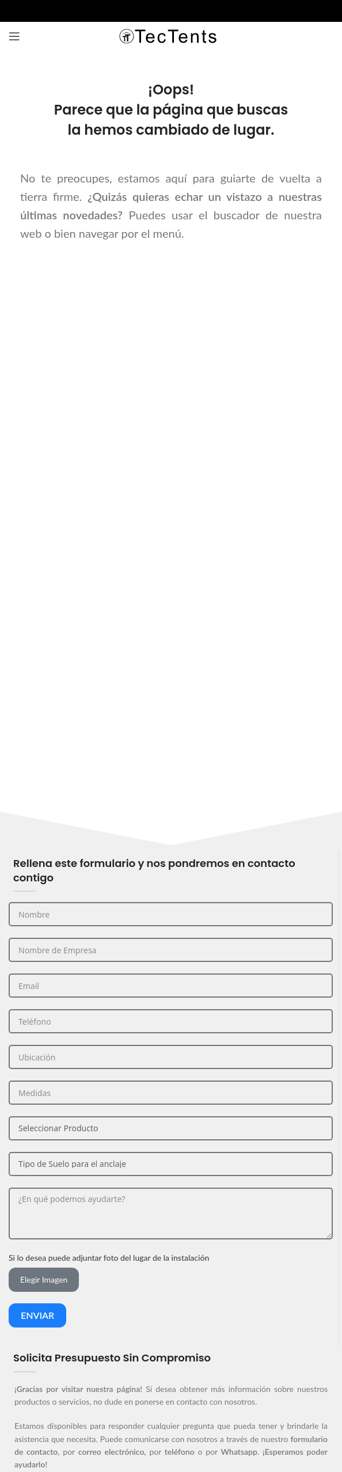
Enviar (37, 1315)
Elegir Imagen (43, 1279)
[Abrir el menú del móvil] (14, 36)
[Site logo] (171, 35)
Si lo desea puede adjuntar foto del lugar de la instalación (109, 1257)
